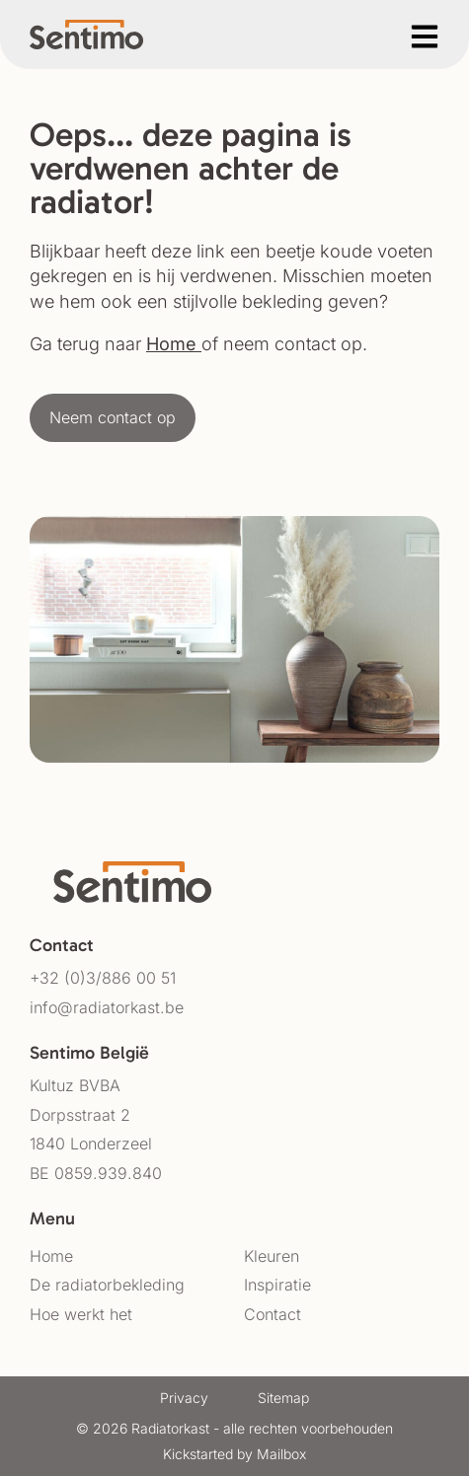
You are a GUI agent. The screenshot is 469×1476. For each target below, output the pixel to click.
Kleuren (271, 1256)
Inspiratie (277, 1284)
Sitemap (283, 1397)
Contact (272, 1314)
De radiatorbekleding (107, 1284)
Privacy (184, 1397)
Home (171, 343)
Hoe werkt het (81, 1314)
